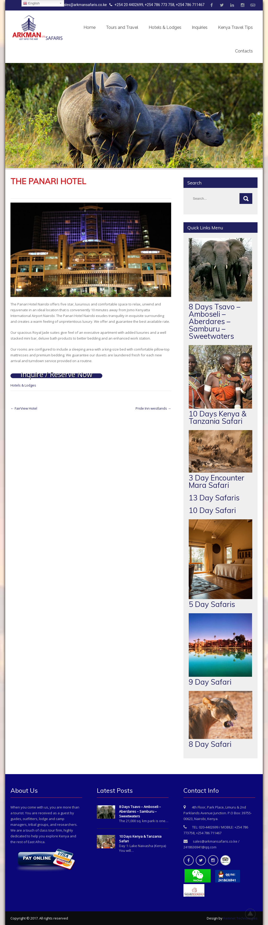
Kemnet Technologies (240, 918)
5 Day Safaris (212, 604)
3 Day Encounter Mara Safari (216, 481)
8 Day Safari (210, 744)
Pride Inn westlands (153, 408)
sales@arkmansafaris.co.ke (82, 5)
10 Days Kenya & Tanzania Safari (218, 417)
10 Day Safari (212, 510)
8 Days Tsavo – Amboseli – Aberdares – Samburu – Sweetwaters (214, 321)
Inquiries (200, 27)
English (31, 3)
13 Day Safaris (214, 497)
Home (89, 27)
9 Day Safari (210, 681)
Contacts (244, 51)
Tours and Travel (122, 27)
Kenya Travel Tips (235, 27)
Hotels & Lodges (165, 27)
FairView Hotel (23, 408)
